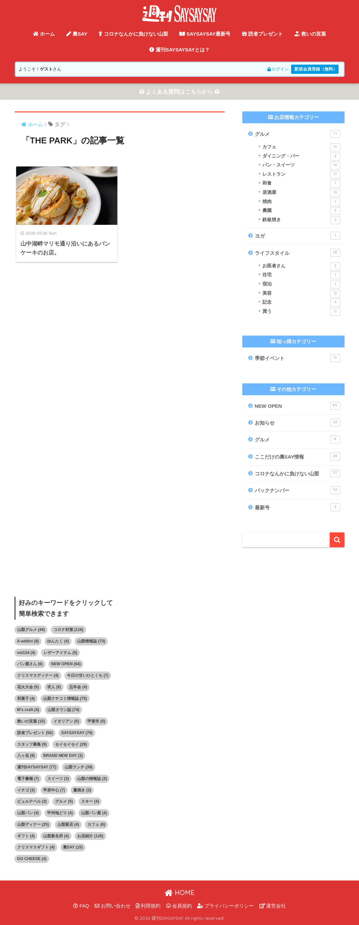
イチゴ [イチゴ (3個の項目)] (26, 790)
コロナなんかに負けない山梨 (133, 34)
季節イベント (297, 358)
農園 (301, 211)
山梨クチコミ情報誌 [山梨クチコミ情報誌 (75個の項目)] (65, 698)
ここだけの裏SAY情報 (297, 457)
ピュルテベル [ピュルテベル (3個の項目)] (32, 801)
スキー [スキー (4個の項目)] (90, 801)
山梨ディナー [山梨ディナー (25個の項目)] (33, 824)
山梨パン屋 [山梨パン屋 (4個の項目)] (94, 813)
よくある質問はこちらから (179, 92)
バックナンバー (297, 490)
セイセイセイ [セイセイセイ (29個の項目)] (71, 744)
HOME (179, 892)
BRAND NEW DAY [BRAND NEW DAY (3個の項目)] (63, 756)
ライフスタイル (297, 253)
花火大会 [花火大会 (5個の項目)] (28, 687)
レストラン (301, 175)
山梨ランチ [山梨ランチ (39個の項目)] (79, 767)
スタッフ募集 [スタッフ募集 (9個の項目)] (32, 744)
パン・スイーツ (301, 165)
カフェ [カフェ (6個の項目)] (96, 824)
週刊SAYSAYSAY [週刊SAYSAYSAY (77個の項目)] (36, 767)
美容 (301, 294)
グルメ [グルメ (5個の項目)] (64, 801)
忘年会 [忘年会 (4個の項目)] (78, 687)
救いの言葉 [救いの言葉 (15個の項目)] (31, 721)
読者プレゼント (262, 34)
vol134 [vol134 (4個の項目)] (26, 652)
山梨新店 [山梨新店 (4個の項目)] (68, 824)
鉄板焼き (301, 220)
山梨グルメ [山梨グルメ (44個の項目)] (31, 629)
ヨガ (297, 236)
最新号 (297, 507)
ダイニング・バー (301, 157)
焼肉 (301, 202)
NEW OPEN (297, 406)
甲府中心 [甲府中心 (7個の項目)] (54, 790)
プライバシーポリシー (225, 906)
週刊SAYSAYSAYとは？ (179, 49)
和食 (301, 184)
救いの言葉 (310, 34)
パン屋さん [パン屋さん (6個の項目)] (30, 664)
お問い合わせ (113, 906)
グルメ (297, 134)
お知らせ (297, 423)
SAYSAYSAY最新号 (204, 34)
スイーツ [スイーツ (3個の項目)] (58, 778)
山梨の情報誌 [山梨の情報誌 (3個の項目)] (92, 778)
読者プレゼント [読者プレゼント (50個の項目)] (35, 733)
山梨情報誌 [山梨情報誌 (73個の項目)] (91, 641)
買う (301, 312)
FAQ (81, 906)
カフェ (301, 147)
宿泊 (301, 284)
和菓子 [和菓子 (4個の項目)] (26, 698)
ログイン (277, 69)
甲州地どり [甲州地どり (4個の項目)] (60, 813)
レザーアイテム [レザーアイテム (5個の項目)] (60, 652)
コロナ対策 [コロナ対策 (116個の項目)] (68, 629)
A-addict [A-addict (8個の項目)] (28, 641)
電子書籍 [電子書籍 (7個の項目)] (28, 778)
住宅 (301, 276)
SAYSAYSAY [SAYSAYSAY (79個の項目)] (77, 733)
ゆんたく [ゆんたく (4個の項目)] (58, 641)
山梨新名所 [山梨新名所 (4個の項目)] (56, 836)
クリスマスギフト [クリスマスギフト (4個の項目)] (36, 847)
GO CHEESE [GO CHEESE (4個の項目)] (31, 858)
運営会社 (272, 906)
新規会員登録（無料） (315, 69)
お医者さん (301, 266)
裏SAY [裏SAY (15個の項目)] (73, 847)
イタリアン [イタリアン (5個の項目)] (66, 721)
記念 (301, 303)
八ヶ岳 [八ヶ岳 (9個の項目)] (26, 756)
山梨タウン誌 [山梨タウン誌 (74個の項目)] (63, 710)
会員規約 (179, 906)
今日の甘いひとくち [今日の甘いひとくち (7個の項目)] (87, 675)
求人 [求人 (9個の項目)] (54, 687)
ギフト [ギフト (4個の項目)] (26, 836)
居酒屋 (301, 193)
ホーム (44, 34)
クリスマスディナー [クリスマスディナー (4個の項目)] (38, 675)
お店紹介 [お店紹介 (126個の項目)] (90, 836)
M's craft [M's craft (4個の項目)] (28, 710)
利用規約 (148, 906)
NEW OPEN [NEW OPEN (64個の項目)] (66, 664)
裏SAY (76, 34)
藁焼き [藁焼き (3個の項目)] (82, 790)
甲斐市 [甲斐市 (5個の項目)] (96, 721)
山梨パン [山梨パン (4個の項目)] (28, 813)
